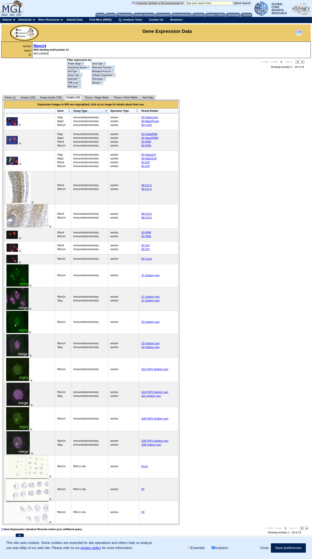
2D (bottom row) (150, 322)
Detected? (74, 79)
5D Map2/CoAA (150, 121)
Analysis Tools (130, 20)
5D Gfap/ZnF (148, 154)
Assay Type (75, 75)
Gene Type (98, 64)
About (4, 14)
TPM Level (74, 83)
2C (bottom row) (150, 275)
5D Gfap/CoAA (149, 117)
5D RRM (146, 141)
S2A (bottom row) (151, 396)
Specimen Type (119, 110)
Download (24, 19)
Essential (196, 548)
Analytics (220, 548)
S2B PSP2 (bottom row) (154, 418)
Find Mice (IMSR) (100, 19)
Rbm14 (40, 46)
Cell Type (73, 71)
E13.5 (144, 466)
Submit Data (75, 19)
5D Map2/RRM (149, 138)
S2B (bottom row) (151, 444)
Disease (97, 83)
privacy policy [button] (91, 548)
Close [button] (264, 548)
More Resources (49, 19)
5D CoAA (146, 125)
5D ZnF (145, 162)
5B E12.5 (146, 185)
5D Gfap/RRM (149, 134)
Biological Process (102, 71)
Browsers (176, 19)
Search (6, 19)
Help (12, 14)
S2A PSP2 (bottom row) (154, 369)
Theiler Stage (75, 64)
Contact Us (156, 19)
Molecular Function (103, 67)
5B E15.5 (146, 213)
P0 (142, 489)
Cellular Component (103, 75)
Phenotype (98, 79)
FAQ (19, 14)
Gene (60, 110)
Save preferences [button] (288, 548)
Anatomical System (79, 67)
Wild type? (74, 86)
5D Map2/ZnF (149, 158)
